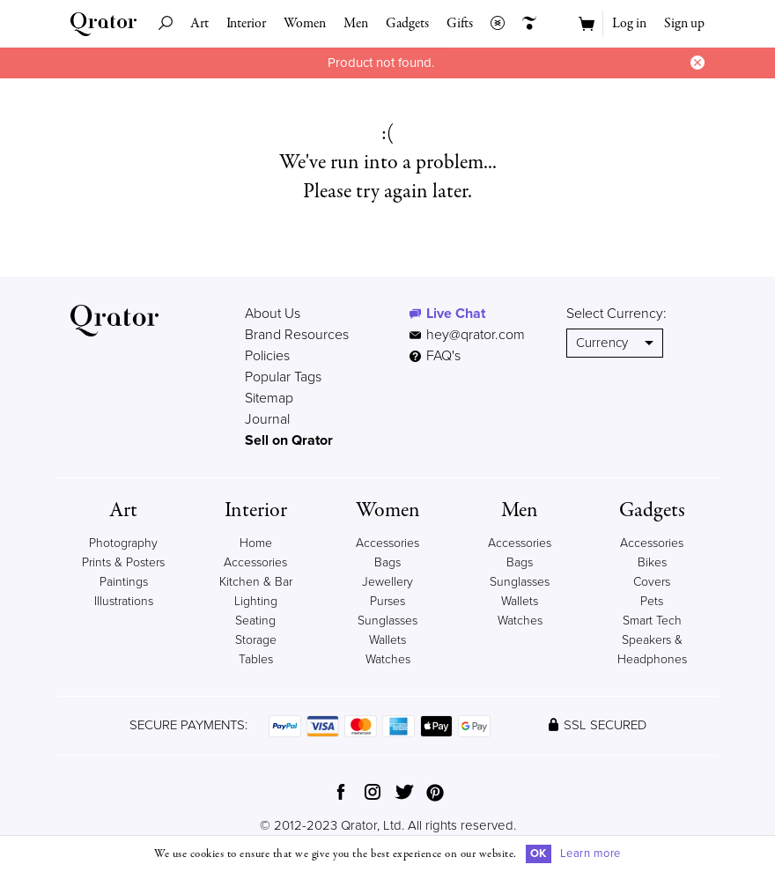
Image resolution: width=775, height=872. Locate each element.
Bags (387, 562)
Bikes (652, 562)
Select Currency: (616, 313)
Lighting (255, 601)
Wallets (387, 639)
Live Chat (455, 313)
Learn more (590, 853)
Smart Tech (652, 620)
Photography (123, 543)
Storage (256, 639)
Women (305, 23)
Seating (255, 620)
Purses (387, 601)
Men (355, 23)
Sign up (684, 23)
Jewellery (387, 581)
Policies (267, 356)
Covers (651, 581)
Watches (387, 659)
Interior (246, 23)
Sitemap (269, 398)
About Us (272, 313)
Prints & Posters (123, 562)
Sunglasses (387, 620)
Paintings (124, 581)
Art (199, 23)
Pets (651, 601)
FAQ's (435, 356)
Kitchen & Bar (255, 581)
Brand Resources (297, 335)
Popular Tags (283, 377)
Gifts (460, 23)
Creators (524, 23)
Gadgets (407, 23)
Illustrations (123, 601)
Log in (629, 23)
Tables (256, 659)
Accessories (387, 543)
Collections (493, 23)
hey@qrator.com (475, 335)
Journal (267, 419)
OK (538, 853)
